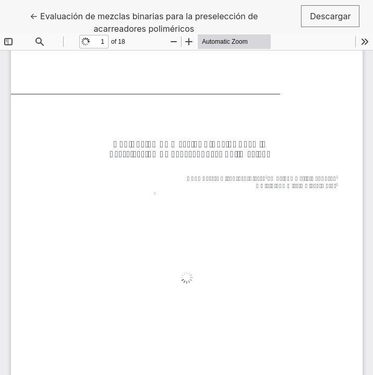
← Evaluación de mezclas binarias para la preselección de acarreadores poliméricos (144, 21)
